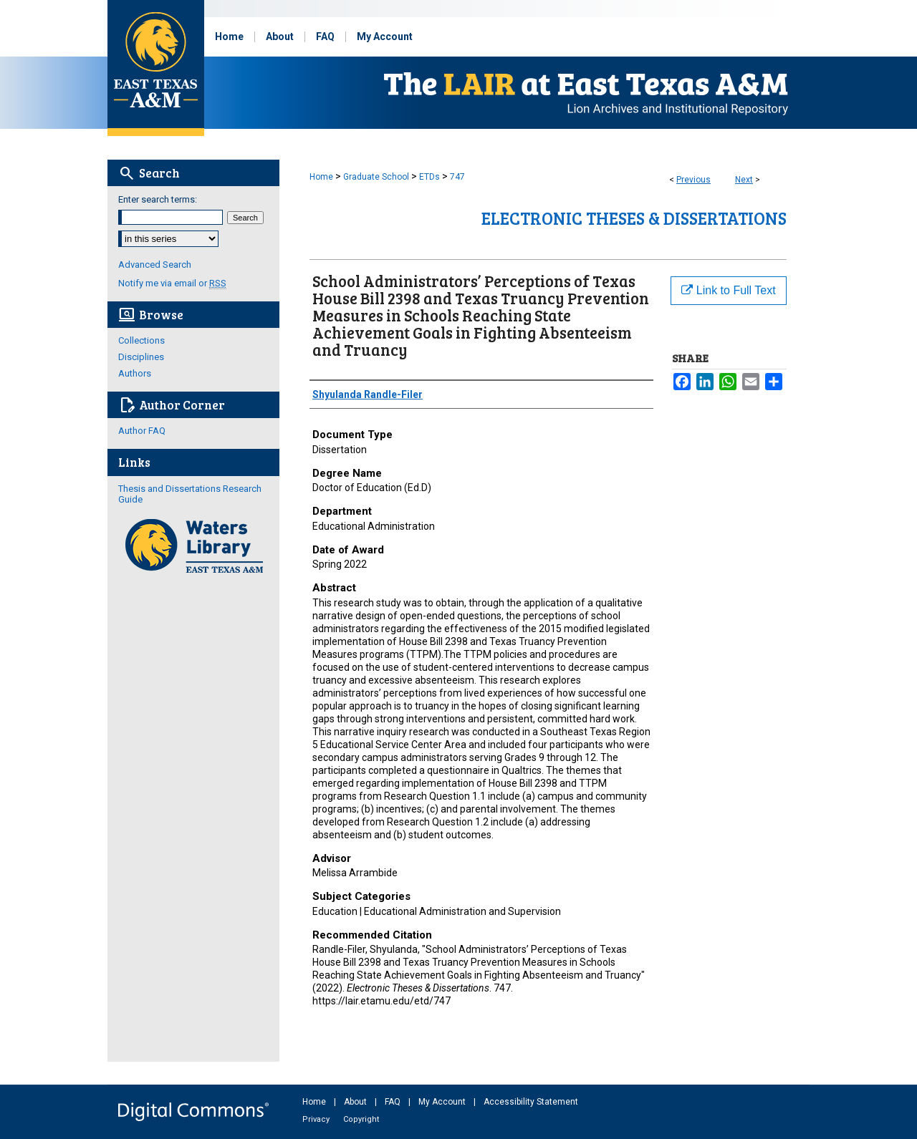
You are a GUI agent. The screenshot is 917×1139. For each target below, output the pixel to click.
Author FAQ (141, 430)
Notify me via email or (172, 283)
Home (321, 177)
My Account (443, 1102)
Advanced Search (154, 264)
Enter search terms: (157, 199)
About (356, 1102)
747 (457, 177)
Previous (693, 180)
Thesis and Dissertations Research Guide (189, 494)
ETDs (429, 177)
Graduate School (376, 177)
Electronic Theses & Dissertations (634, 218)
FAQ (394, 1102)
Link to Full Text (728, 290)
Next (744, 180)
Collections (141, 340)
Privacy (317, 1119)
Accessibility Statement (531, 1102)
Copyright (361, 1119)
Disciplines (141, 357)
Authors (134, 373)
